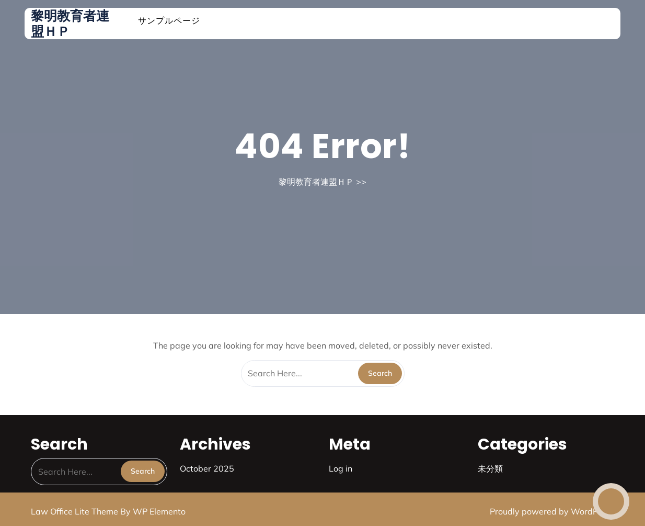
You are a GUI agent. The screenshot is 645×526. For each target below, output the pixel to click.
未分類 (490, 468)
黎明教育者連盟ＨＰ (70, 23)
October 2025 (207, 468)
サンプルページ (169, 20)
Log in (340, 468)
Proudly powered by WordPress (552, 511)
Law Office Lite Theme (75, 511)
